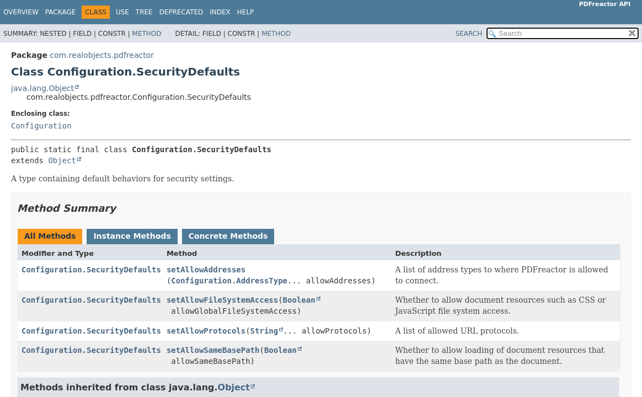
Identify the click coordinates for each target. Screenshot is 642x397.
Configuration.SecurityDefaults (91, 269)
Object (62, 160)
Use (122, 12)
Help (245, 12)
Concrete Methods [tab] (228, 236)
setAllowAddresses (206, 269)
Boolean (299, 300)
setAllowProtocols (206, 330)
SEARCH (469, 33)
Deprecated (181, 12)
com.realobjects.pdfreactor (102, 55)
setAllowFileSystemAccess (222, 300)
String (264, 330)
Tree (144, 12)
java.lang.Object (42, 88)
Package (60, 12)
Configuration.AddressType (229, 280)
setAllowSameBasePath (213, 350)
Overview (21, 12)
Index (220, 12)
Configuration (41, 125)
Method (147, 33)
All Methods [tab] (50, 236)
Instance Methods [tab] (131, 236)
